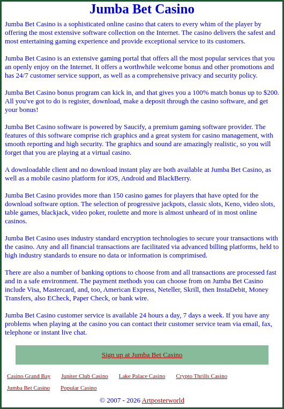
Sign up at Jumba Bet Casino (142, 355)
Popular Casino (79, 387)
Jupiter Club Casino (84, 376)
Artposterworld (163, 400)
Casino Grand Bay (28, 376)
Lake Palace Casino (142, 376)
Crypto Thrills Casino (201, 376)
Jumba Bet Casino (28, 387)
